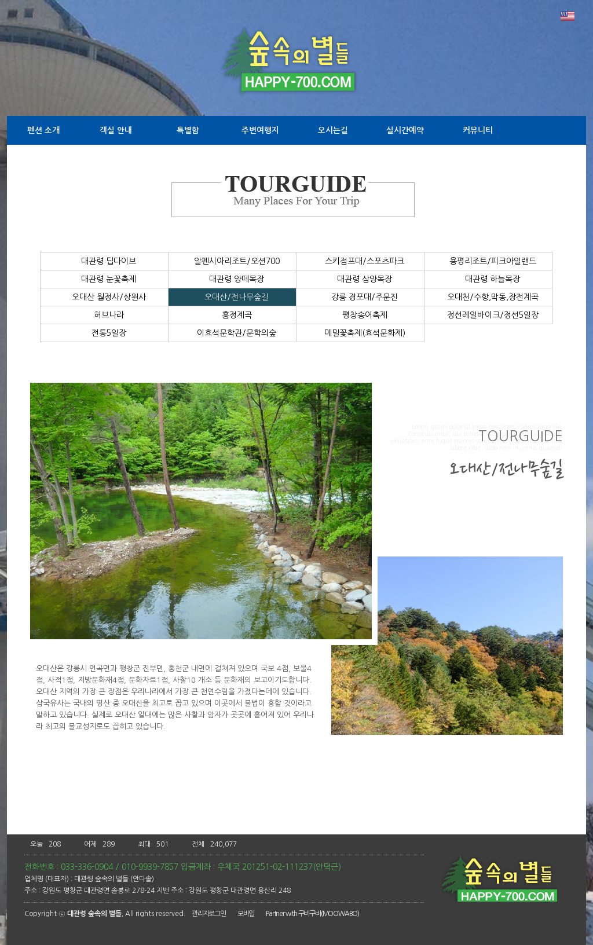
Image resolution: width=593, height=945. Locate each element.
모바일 (245, 913)
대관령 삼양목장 (360, 279)
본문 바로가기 (0, 0)
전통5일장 (104, 333)
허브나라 (104, 315)
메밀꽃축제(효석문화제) (360, 333)
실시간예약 (405, 130)
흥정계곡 (232, 315)
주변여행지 (260, 130)
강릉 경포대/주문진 (360, 297)
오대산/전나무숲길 (232, 297)
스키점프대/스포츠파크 (360, 261)
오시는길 (333, 130)
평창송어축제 (360, 315)
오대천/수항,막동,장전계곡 (488, 297)
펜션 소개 (43, 130)
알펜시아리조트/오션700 (232, 261)
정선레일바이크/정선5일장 (488, 315)
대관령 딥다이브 (104, 261)
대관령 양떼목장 (232, 279)
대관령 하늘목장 (488, 279)
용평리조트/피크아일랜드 (488, 261)
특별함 (188, 130)
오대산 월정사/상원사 (104, 297)
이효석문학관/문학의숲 (232, 333)
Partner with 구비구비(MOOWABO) (312, 913)
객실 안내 (116, 130)
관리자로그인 (209, 913)
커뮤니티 (478, 130)
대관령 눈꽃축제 (104, 279)
